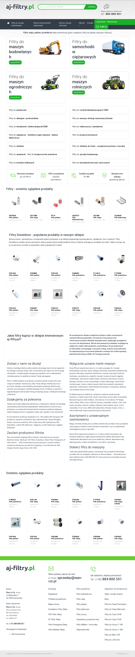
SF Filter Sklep (54, 619)
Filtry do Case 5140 (113, 614)
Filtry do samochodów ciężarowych (42, 24)
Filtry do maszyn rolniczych (65, 24)
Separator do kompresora (116, 589)
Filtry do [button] (82, 23)
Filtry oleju (80, 599)
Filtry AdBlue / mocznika (86, 624)
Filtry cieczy (81, 614)
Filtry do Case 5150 (113, 619)
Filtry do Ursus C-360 (114, 629)
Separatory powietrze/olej (87, 619)
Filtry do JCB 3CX (112, 640)
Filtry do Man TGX (112, 635)
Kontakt (90, 23)
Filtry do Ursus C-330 (114, 624)
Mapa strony (53, 604)
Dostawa (52, 589)
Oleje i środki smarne (114, 594)
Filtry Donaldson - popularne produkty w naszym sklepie (46, 235)
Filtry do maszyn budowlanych (17, 24)
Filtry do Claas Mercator (115, 609)
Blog (107, 599)
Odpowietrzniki (82, 629)
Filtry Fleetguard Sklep (57, 624)
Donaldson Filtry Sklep (57, 609)
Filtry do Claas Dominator (116, 604)
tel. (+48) (15, 624)
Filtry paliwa (81, 604)
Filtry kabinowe (82, 609)
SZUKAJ (91, 7)
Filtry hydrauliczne (84, 594)
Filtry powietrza (83, 589)
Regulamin (52, 594)
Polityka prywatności (57, 599)
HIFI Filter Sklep (55, 614)
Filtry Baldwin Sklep (56, 629)
